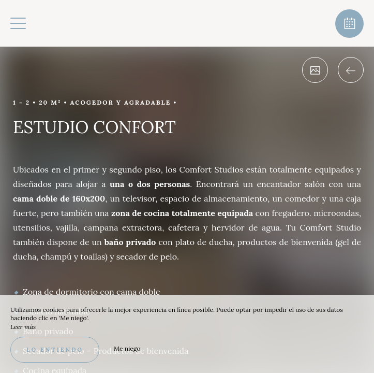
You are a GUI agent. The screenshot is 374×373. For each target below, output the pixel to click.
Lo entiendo (54, 349)
